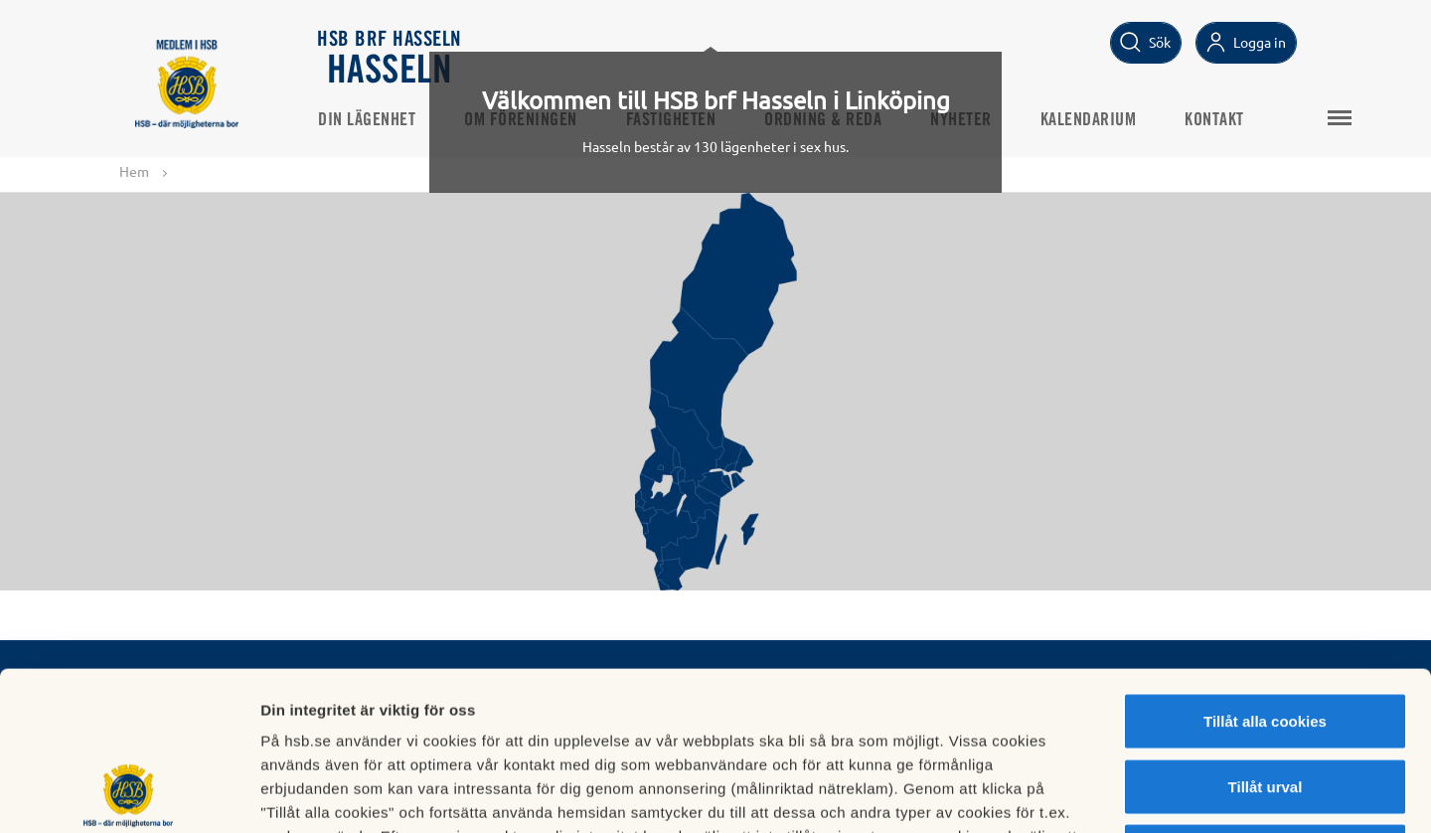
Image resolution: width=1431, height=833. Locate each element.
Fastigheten (671, 120)
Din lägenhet (366, 120)
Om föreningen (520, 120)
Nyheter (961, 120)
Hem (134, 171)
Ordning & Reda (822, 120)
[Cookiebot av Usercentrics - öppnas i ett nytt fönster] (129, 794)
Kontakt (1214, 120)
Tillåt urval (1265, 637)
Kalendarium (1088, 120)
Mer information (1057, 793)
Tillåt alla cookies (1265, 572)
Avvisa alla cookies (1264, 702)
